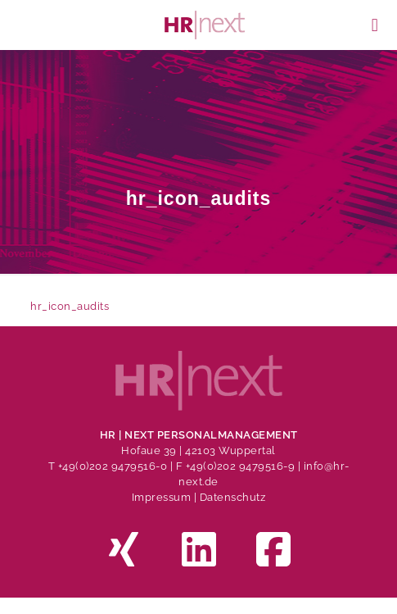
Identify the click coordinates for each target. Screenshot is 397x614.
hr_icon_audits (69, 306)
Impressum (162, 497)
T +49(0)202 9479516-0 (109, 466)
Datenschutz (233, 497)
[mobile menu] (375, 25)
